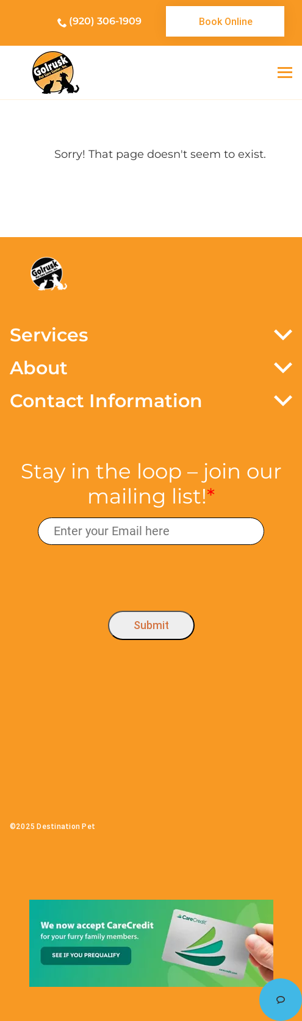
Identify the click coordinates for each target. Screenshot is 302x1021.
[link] (225, 21)
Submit (151, 625)
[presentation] (151, 575)
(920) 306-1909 (105, 21)
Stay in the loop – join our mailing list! (151, 484)
